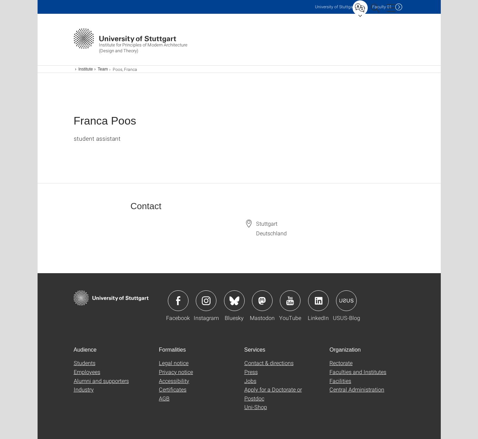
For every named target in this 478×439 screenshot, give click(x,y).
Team (103, 69)
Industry (84, 389)
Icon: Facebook (178, 300)
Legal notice (174, 362)
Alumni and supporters (101, 380)
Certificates (172, 389)
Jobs (250, 380)
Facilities (340, 380)
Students (84, 362)
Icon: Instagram (206, 300)
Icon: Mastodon (262, 300)
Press (251, 371)
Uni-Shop (255, 406)
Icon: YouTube (290, 300)
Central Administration (356, 389)
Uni (335, 6)
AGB (164, 398)
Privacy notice (176, 371)
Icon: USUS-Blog (346, 300)
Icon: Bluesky (234, 300)
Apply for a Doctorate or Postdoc (273, 394)
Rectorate (341, 362)
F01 (382, 6)
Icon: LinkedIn (318, 300)
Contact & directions (269, 362)
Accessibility (174, 380)
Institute (86, 69)
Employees (87, 371)
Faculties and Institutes (357, 371)
